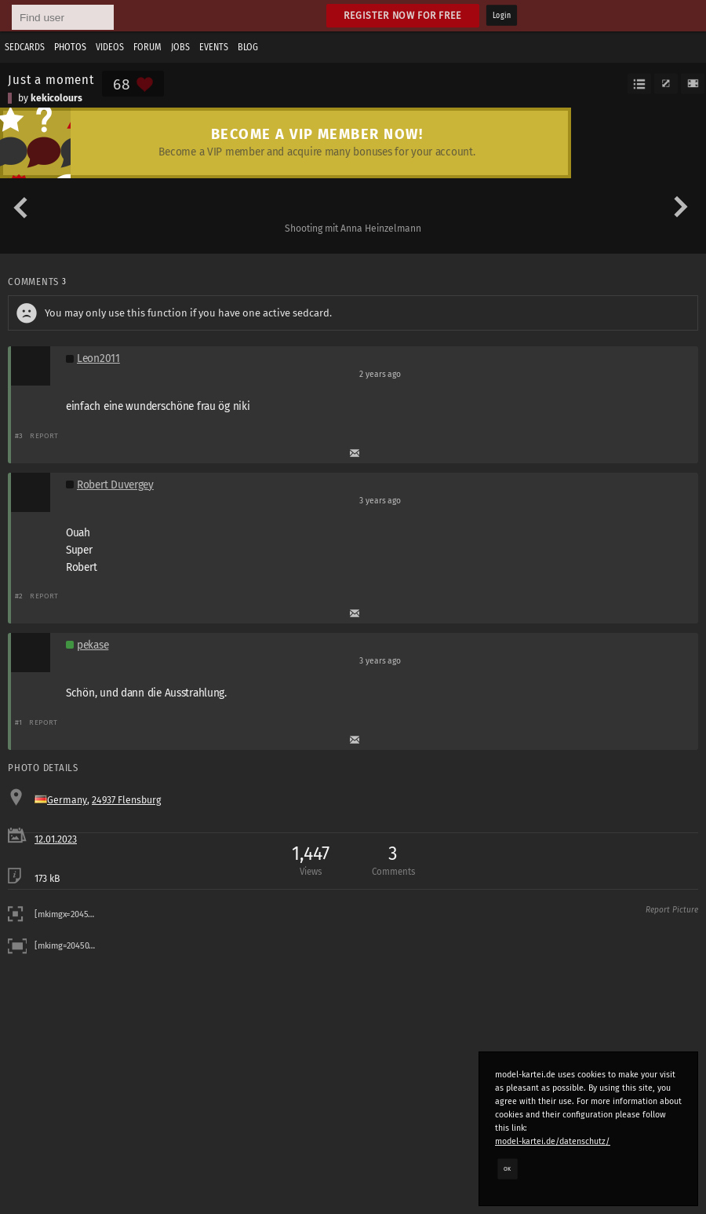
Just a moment (51, 79)
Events (213, 47)
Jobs (180, 47)
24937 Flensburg (126, 800)
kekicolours (56, 98)
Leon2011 (98, 358)
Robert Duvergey (115, 485)
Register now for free (403, 15)
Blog (248, 47)
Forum (147, 47)
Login (502, 15)
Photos (70, 47)
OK (507, 1168)
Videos (110, 47)
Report (44, 435)
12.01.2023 (56, 839)
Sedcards (25, 47)
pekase (92, 645)
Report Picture (672, 910)
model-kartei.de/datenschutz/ (552, 1141)
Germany (67, 800)
